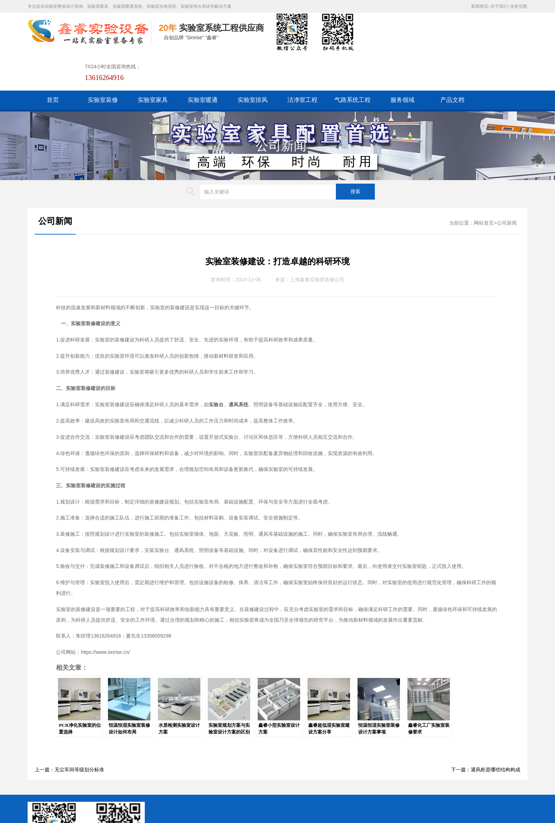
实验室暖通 (203, 61)
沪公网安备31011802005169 (191, 779)
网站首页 (484, 184)
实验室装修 (103, 61)
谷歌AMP (223, 768)
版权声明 (251, 768)
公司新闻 (281, 107)
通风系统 (238, 365)
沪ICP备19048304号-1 (208, 790)
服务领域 (402, 61)
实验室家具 (153, 61)
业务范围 (518, 6)
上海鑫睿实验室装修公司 (317, 240)
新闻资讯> (481, 6)
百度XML (165, 768)
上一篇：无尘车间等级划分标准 (69, 730)
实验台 (216, 365)
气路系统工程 (352, 61)
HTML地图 (195, 768)
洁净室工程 (302, 61)
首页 (53, 61)
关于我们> (500, 6)
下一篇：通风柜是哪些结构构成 (485, 730)
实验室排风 (253, 61)
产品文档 (452, 61)
